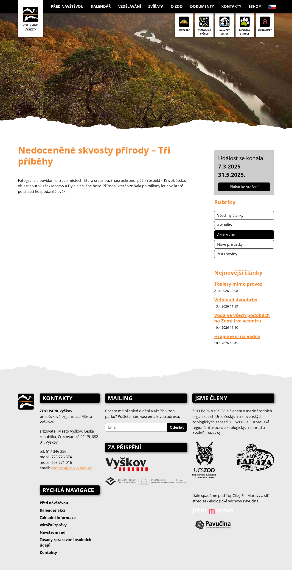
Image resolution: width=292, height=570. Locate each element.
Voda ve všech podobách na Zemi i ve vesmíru (242, 318)
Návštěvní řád (52, 532)
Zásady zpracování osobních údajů (65, 542)
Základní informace (58, 517)
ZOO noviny (227, 253)
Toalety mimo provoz (238, 284)
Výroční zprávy (53, 524)
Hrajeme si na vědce (237, 336)
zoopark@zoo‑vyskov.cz (71, 467)
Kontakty (231, 6)
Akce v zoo (226, 234)
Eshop (255, 6)
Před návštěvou (54, 502)
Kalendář (101, 6)
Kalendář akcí (52, 510)
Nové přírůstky (230, 244)
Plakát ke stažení (244, 186)
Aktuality (224, 225)
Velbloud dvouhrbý (235, 299)
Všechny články (230, 215)
